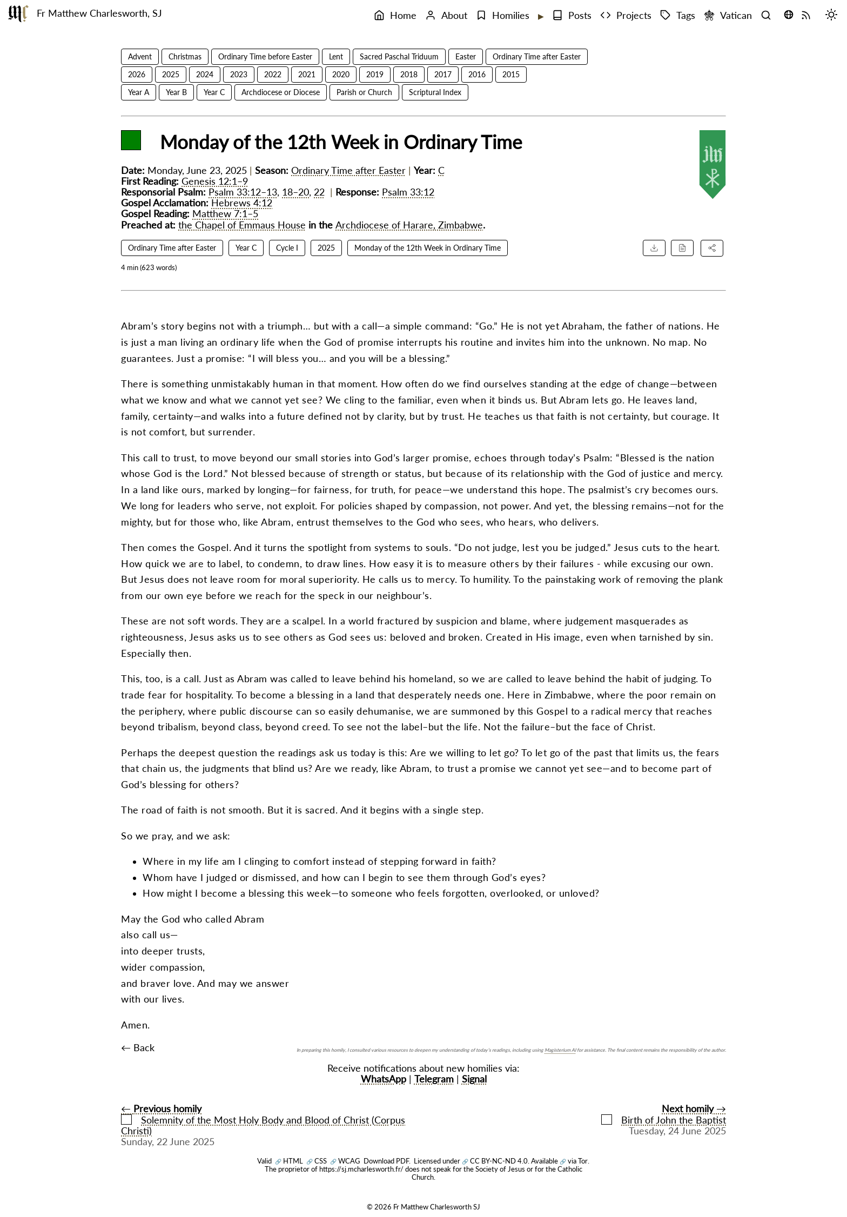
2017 (443, 74)
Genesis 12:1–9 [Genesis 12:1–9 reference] (215, 181)
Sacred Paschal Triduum (399, 56)
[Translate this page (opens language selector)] (788, 14)
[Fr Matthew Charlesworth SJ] (18, 13)
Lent (336, 56)
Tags (677, 15)
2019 (375, 74)
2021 (306, 74)
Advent (140, 56)
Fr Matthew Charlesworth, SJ (99, 13)
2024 (204, 74)
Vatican (728, 15)
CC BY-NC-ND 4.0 (495, 1161)
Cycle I (287, 247)
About (446, 15)
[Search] (768, 15)
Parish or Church (364, 92)
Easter (465, 56)
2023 (238, 74)
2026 (136, 74)
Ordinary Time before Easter (265, 56)
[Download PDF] (654, 247)
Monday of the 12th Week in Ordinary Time (427, 247)
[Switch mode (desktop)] (834, 15)
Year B (176, 92)
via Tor (574, 1161)
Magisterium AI (560, 1050)
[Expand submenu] (540, 16)
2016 (477, 74)
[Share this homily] (712, 247)
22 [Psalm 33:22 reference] (319, 192)
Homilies (502, 15)
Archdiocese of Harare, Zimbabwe (409, 225)
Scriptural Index (435, 92)
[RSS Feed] (808, 15)
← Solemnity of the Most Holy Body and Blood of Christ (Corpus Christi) (263, 1120)
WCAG (345, 1161)
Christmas (185, 56)
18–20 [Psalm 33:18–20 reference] (295, 192)
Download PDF (386, 1161)
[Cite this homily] (682, 247)
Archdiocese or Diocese (280, 92)
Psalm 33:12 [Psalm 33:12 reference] (408, 192)
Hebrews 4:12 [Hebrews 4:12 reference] (241, 203)
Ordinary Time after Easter (537, 56)
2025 (170, 74)
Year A (138, 92)
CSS (316, 1161)
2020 (340, 74)
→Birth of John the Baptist (663, 1114)
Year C (214, 92)
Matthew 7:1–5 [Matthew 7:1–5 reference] (225, 213)
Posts (571, 15)
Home (395, 15)
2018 (409, 74)
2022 (272, 74)
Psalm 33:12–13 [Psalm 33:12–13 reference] (243, 192)
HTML (289, 1161)
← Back (137, 1047)
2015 (511, 74)
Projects (625, 15)
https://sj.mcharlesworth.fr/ (361, 1169)
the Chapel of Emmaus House (242, 225)
